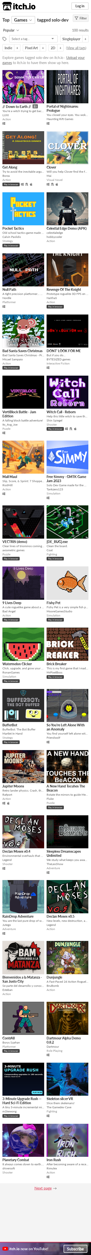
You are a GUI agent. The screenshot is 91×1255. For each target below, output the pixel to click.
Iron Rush (54, 1160)
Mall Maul (9, 477)
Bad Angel (9, 611)
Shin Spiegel (54, 420)
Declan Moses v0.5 (60, 916)
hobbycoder (54, 237)
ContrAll (8, 1038)
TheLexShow (55, 864)
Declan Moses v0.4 (16, 851)
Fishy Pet (53, 603)
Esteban (7, 990)
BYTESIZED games (58, 359)
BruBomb (53, 986)
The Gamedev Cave (59, 1107)
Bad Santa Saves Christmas (22, 351)
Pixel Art (31, 48)
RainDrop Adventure (17, 916)
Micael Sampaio (12, 359)
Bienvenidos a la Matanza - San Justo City (22, 979)
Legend (7, 860)
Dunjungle (54, 977)
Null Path (9, 289)
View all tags (76, 48)
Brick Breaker (56, 664)
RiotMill (7, 485)
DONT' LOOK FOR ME (64, 351)
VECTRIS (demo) (14, 542)
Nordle (6, 298)
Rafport (7, 794)
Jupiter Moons (13, 786)
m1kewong (9, 1111)
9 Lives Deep (11, 603)
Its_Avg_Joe (9, 424)
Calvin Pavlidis (11, 237)
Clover (51, 167)
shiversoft (8, 1168)
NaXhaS (52, 298)
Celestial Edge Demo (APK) (67, 228)
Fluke (50, 799)
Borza (6, 176)
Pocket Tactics (13, 228)
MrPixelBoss (54, 672)
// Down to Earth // (16, 107)
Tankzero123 (55, 489)
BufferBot (9, 725)
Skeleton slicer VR (60, 1099)
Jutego (6, 925)
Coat (50, 550)
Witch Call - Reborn (61, 412)
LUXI (5, 115)
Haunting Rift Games (60, 119)
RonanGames (11, 672)
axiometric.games (13, 550)
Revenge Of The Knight (64, 289)
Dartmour (53, 1046)
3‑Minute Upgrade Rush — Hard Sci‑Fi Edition (21, 1101)
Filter (80, 18)
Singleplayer (71, 39)
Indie (8, 48)
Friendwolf (53, 737)
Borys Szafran (11, 1042)
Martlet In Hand (12, 733)
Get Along (9, 167)
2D (53, 48)
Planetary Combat (15, 1160)
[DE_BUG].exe (57, 542)
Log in (79, 6)
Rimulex (52, 1168)
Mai (49, 176)
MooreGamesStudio (59, 611)
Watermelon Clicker (17, 664)
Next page (43, 1188)
